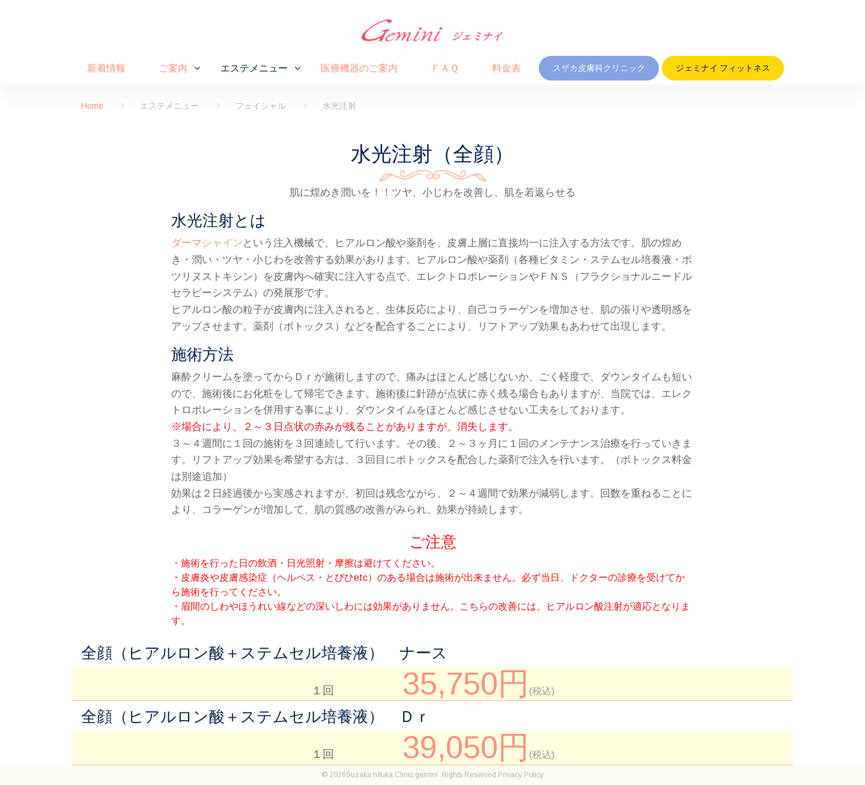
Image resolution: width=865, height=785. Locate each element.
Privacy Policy (521, 775)
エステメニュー (254, 68)
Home (92, 106)
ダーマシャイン (207, 243)
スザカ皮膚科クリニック (599, 67)
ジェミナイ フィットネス (723, 67)
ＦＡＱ (445, 68)
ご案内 (173, 68)
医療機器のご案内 (359, 68)
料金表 (506, 68)
